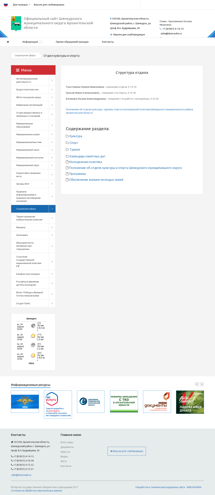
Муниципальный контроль (30, 157)
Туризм (74, 149)
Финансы (21, 227)
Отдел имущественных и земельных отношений (29, 114)
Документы (67, 447)
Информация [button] (32, 41)
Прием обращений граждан (72, 41)
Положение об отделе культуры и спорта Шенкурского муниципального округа (125, 167)
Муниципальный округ (27, 165)
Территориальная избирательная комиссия (29, 218)
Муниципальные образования (24, 125)
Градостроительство (27, 89)
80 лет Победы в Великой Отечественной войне (29, 294)
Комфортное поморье (28, 274)
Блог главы (67, 442)
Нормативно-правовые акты (28, 174)
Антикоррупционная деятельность (27, 80)
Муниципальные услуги (28, 134)
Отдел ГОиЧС (23, 303)
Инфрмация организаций (29, 105)
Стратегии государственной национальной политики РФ (28, 261)
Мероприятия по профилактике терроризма (25, 246)
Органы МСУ (22, 184)
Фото (64, 461)
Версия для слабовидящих (49, 4)
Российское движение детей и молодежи (27, 283)
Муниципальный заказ (27, 150)
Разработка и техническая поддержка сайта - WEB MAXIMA (168, 487)
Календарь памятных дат (87, 156)
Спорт (73, 142)
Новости (65, 451)
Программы (77, 173)
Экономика (22, 235)
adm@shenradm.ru (21, 475)
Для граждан (20, 4)
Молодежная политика (85, 161)
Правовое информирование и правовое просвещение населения (28, 196)
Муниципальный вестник (29, 142)
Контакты (108, 41)
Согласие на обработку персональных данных (36, 490)
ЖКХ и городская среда (28, 97)
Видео (64, 456)
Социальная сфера (25, 55)
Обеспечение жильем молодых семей (95, 179)
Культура (75, 136)
